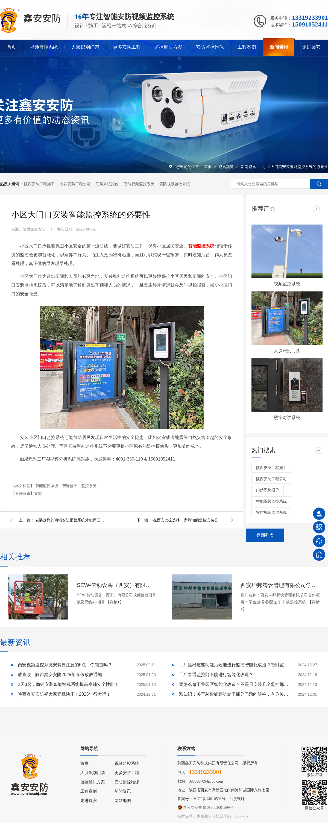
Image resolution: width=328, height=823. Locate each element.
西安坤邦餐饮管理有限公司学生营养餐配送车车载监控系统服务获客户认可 (280, 585)
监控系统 (88, 485)
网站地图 (123, 800)
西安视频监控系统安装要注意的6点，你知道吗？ (65, 664)
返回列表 (265, 535)
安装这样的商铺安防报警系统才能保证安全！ (70, 520)
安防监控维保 (210, 47)
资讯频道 (226, 166)
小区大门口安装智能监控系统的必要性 (295, 166)
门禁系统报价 (107, 184)
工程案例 (247, 47)
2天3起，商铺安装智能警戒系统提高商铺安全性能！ (68, 684)
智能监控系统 (47, 485)
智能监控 (70, 485)
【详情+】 (115, 602)
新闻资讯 (279, 47)
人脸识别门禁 (85, 47)
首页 (11, 47)
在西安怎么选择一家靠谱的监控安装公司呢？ (188, 520)
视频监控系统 (44, 47)
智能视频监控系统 (139, 184)
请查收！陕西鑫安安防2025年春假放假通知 (60, 674)
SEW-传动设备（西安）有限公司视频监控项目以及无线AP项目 (116, 585)
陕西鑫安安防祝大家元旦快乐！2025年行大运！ (64, 694)
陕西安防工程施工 (39, 184)
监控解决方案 (168, 47)
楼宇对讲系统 (287, 417)
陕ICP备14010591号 (209, 799)
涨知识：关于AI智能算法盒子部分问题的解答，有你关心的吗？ (233, 694)
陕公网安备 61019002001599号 (205, 807)
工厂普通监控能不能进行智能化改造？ (216, 674)
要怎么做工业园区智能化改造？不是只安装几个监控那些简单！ (233, 684)
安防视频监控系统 (174, 184)
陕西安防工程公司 (75, 184)
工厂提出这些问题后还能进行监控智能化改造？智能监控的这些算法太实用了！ (233, 664)
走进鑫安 (311, 47)
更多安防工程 (127, 47)
